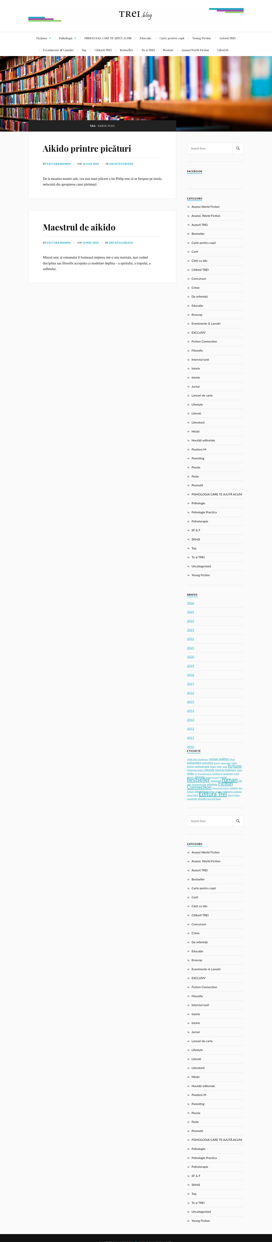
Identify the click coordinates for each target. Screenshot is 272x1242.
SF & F (196, 530)
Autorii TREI (227, 38)
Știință (196, 539)
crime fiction (192, 795)
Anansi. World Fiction (206, 215)
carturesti (216, 780)
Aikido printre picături (87, 148)
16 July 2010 (90, 163)
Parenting (198, 458)
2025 (190, 612)
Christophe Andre (195, 770)
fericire (217, 763)
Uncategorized (121, 163)
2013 (190, 719)
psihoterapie (202, 766)
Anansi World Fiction (195, 50)
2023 (190, 630)
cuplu (236, 773)
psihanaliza (194, 762)
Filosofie (197, 350)
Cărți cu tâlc (200, 260)
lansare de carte (212, 777)
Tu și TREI (148, 50)
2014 (190, 710)
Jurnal (195, 386)
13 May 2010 (90, 242)
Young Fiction (201, 38)
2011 (190, 737)
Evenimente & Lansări (58, 50)
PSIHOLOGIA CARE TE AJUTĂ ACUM (107, 38)
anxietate (234, 788)
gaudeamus (228, 774)
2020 (190, 656)
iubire (219, 766)
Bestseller (126, 50)
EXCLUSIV (199, 332)
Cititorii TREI (103, 50)
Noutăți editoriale (203, 440)
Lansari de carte (202, 395)
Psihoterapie (200, 521)
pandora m (217, 773)
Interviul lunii (200, 359)
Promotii (197, 485)
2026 (190, 603)
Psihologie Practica (204, 512)
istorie (190, 766)
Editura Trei (213, 793)
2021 (190, 648)
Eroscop (197, 314)
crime (234, 763)
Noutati (168, 50)
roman (230, 779)
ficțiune (235, 765)
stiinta (239, 770)
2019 (190, 666)
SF (196, 774)
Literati (196, 413)
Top (84, 50)
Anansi (213, 766)
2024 (190, 621)
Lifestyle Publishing (225, 770)
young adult (225, 763)
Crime (195, 287)
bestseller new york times (209, 799)
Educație (145, 38)
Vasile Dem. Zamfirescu (197, 759)
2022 (190, 639)
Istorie (196, 368)
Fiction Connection (204, 341)
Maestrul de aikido (79, 227)
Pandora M (199, 449)
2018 (190, 675)
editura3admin (58, 163)
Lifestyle (223, 50)
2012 (190, 728)
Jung (225, 766)
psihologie (212, 784)
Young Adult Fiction (220, 788)
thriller (190, 773)
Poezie (196, 467)
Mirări (195, 431)
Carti (195, 251)
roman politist (219, 759)
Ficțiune (41, 38)
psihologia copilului (232, 791)
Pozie (195, 476)
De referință (200, 296)
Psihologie (66, 38)
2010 (190, 746)
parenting (207, 762)
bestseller (198, 779)
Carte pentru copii (172, 38)
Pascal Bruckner (204, 774)
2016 (190, 693)
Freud (232, 759)
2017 (190, 683)
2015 (190, 701)
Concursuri (199, 278)
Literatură (198, 422)
